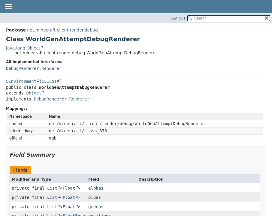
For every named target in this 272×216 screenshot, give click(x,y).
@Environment (21, 81)
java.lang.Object (23, 48)
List (52, 188)
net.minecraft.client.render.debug (62, 30)
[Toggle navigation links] (8, 7)
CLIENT (49, 81)
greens (96, 206)
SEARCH (178, 18)
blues (94, 197)
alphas (96, 188)
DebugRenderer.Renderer (34, 68)
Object (33, 93)
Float (68, 188)
